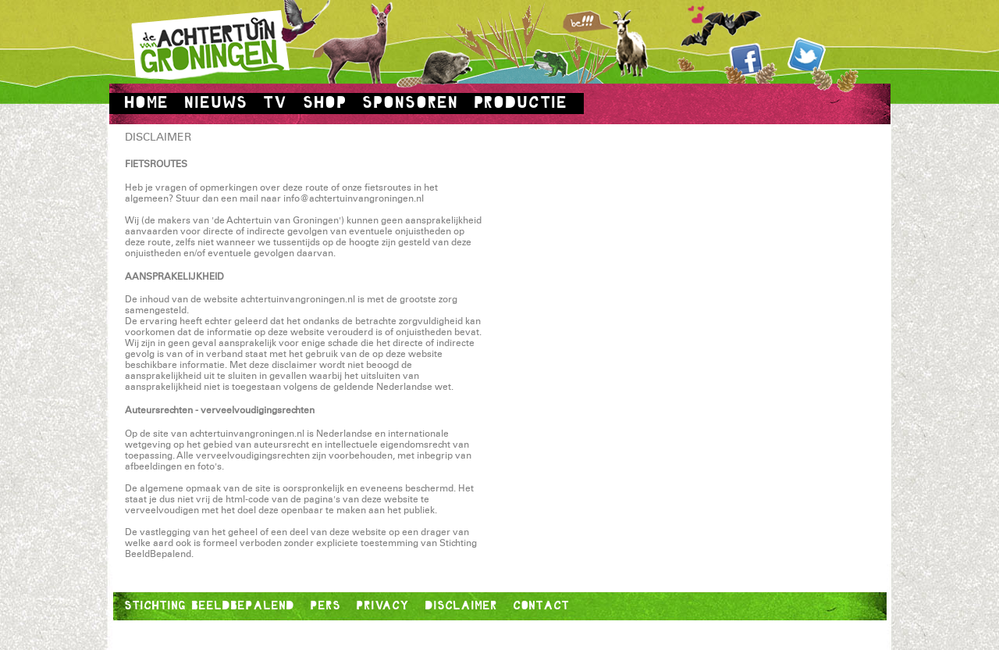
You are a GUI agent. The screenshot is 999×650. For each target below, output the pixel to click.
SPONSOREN (411, 102)
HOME (147, 102)
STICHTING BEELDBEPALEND (210, 605)
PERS (326, 605)
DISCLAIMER (461, 605)
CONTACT (542, 605)
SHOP (325, 102)
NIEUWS (216, 102)
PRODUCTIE (521, 102)
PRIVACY (383, 605)
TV (276, 102)
